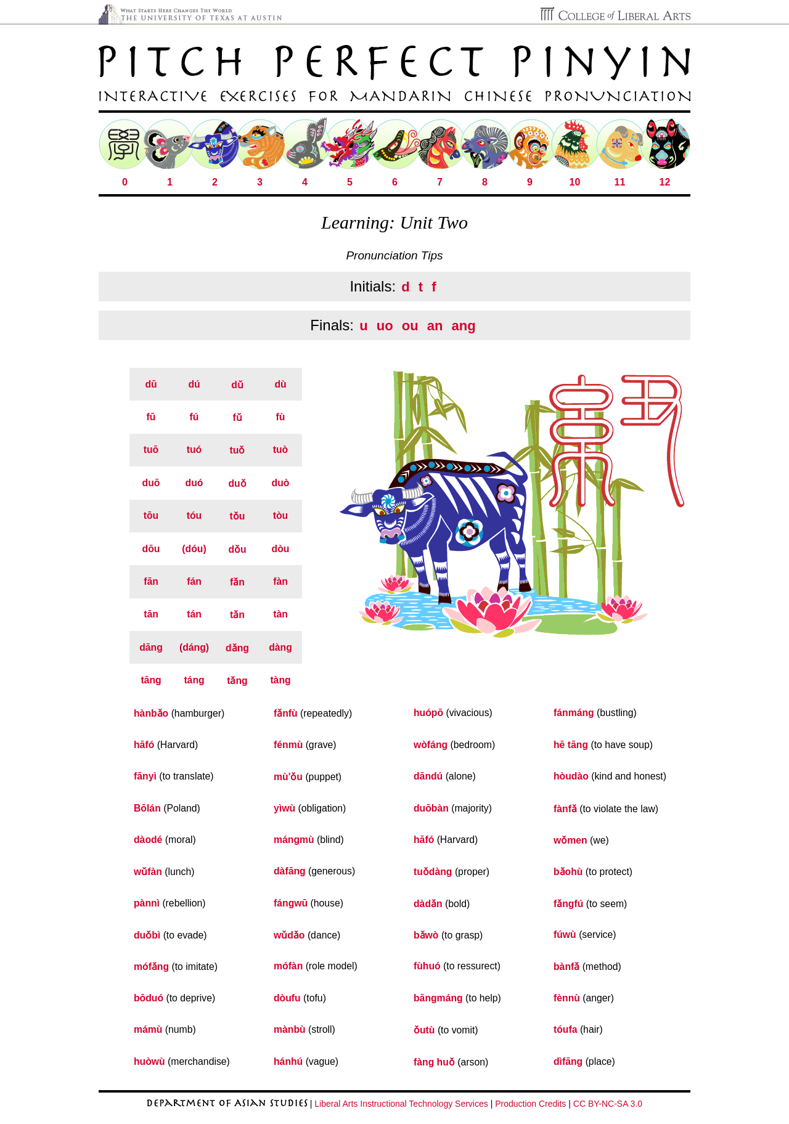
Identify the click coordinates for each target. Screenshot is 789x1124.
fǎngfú (568, 903)
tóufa (566, 1029)
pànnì (147, 903)
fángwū (291, 903)
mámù (148, 1029)
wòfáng (431, 744)
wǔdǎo (289, 935)
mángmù (294, 839)
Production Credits (530, 1104)
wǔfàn (148, 871)
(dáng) (194, 647)
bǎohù (568, 871)
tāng (151, 680)
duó (194, 483)
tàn (280, 614)
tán (194, 614)
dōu (151, 549)
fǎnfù (286, 713)
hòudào (571, 776)
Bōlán (147, 808)
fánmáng (574, 712)
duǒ (237, 483)
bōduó (148, 998)
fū (151, 417)
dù (280, 384)
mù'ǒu (288, 777)
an (435, 325)
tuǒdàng (433, 871)
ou (410, 325)
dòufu (287, 998)
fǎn (237, 582)
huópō (428, 712)
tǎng (237, 680)
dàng (280, 647)
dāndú (428, 776)
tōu (151, 515)
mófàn (288, 966)
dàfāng (290, 871)
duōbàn (431, 808)
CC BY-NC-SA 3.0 (607, 1104)
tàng (280, 680)
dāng (151, 647)
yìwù (284, 808)
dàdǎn (428, 903)
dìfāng (568, 1061)
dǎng (237, 648)
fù (280, 417)
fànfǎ (565, 809)
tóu (194, 515)
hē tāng (571, 744)
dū (151, 384)
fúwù (565, 934)
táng (194, 680)
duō (151, 483)
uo (385, 325)
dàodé (148, 839)
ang (464, 325)
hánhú (288, 1061)
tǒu (237, 516)
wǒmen (570, 840)
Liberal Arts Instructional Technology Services (401, 1104)
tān (151, 614)
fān (151, 581)
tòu (280, 515)
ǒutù (424, 1030)
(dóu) (194, 549)
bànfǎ (566, 966)
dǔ (237, 385)
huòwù (149, 1061)
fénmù (288, 744)
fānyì (145, 776)
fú (194, 417)
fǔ (237, 417)
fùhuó (427, 966)
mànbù (290, 1029)
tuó (194, 449)
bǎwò (426, 935)
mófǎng (151, 966)
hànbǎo (151, 713)
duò (281, 483)
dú (194, 384)
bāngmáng (438, 998)
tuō (151, 449)
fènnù (567, 998)
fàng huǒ (434, 1062)
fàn (280, 581)
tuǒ (237, 450)
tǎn (237, 614)
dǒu (237, 549)
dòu (281, 549)
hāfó (144, 744)
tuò (280, 449)
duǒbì (147, 935)
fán (194, 581)
